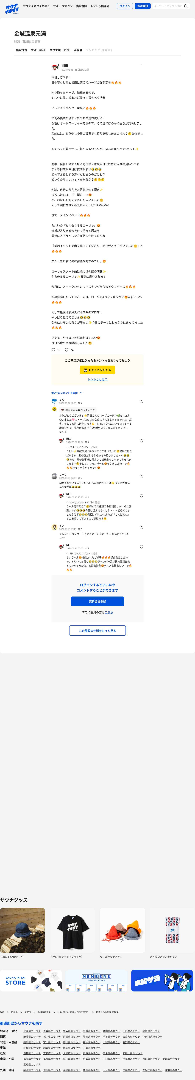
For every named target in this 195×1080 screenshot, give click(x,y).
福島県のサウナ (151, 1031)
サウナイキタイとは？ (36, 6)
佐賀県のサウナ (52, 1070)
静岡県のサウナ (52, 1047)
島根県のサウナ (52, 1059)
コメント (86, 447)
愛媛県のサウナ (171, 1059)
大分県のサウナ (111, 1070)
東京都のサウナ (131, 1036)
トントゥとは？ (97, 379)
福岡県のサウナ (32, 1070)
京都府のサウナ (52, 1053)
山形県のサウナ (131, 1031)
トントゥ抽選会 (99, 6)
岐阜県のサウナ (32, 1047)
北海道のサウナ (32, 1031)
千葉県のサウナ (111, 1036)
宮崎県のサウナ (131, 1070)
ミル (61, 399)
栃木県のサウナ (52, 1036)
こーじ (63, 474)
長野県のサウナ (131, 1042)
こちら (109, 612)
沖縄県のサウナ (173, 1070)
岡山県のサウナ (71, 1059)
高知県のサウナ (32, 1064)
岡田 (65, 65)
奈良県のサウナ (111, 1053)
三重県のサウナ (91, 1047)
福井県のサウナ (91, 1042)
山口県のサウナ (111, 1059)
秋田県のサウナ (111, 1031)
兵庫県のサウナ (91, 1053)
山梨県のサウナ (111, 1042)
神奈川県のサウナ (152, 1036)
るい (61, 525)
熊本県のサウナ (91, 1070)
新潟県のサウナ (32, 1042)
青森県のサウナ (52, 1031)
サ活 (55, 6)
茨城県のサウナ (32, 1036)
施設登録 (81, 6)
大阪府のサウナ (71, 1053)
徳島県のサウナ (131, 1059)
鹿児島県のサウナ (152, 1070)
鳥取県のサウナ (32, 1059)
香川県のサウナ (151, 1059)
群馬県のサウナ (71, 1036)
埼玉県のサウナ (91, 1036)
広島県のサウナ (91, 1059)
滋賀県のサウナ (32, 1053)
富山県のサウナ (52, 1042)
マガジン (67, 6)
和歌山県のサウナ (133, 1053)
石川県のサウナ (71, 1042)
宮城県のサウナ (91, 1031)
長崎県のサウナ (71, 1070)
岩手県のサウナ (71, 1031)
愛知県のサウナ (71, 1047)
